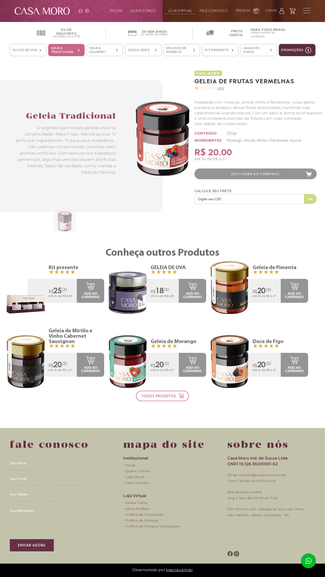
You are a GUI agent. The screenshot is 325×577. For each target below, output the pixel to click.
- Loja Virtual (133, 477)
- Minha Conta (135, 503)
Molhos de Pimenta (176, 50)
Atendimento (308, 560)
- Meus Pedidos (136, 508)
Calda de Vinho (251, 50)
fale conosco (214, 10)
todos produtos (158, 395)
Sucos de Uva (24, 50)
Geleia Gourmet (97, 50)
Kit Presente (217, 50)
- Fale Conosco (136, 483)
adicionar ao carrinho (255, 173)
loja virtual (180, 10)
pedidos (243, 10)
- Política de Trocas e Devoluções (151, 526)
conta (271, 10)
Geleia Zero (139, 50)
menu (306, 10)
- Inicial (129, 465)
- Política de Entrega (140, 520)
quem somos (143, 10)
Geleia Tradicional (62, 50)
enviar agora (32, 545)
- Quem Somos (136, 471)
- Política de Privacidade (143, 514)
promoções (292, 50)
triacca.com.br (179, 569)
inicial (116, 10)
